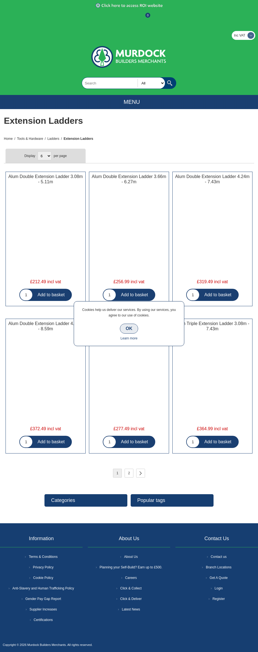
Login (219, 588)
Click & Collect (130, 588)
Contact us (219, 557)
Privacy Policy (43, 567)
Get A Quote (219, 578)
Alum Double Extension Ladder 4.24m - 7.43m (212, 179)
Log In (128, 18)
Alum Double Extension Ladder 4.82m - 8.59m (45, 326)
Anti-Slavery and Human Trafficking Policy (43, 588)
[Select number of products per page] (44, 155)
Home (8, 139)
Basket (143, 18)
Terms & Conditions (43, 557)
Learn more (128, 338)
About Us (131, 557)
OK (129, 328)
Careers (131, 578)
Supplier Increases (43, 609)
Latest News (131, 609)
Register (114, 18)
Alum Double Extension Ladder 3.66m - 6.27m (129, 179)
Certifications (43, 620)
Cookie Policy (43, 578)
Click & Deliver (131, 599)
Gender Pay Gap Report (43, 599)
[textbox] (123, 83)
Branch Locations (218, 567)
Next (140, 473)
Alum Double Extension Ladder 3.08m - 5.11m (45, 179)
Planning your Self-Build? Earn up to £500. (131, 567)
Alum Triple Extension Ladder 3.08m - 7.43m (212, 326)
